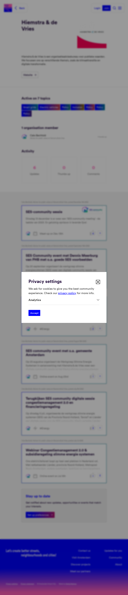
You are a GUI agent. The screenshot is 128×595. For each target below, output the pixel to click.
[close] (98, 282)
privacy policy (67, 293)
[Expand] (64, 300)
